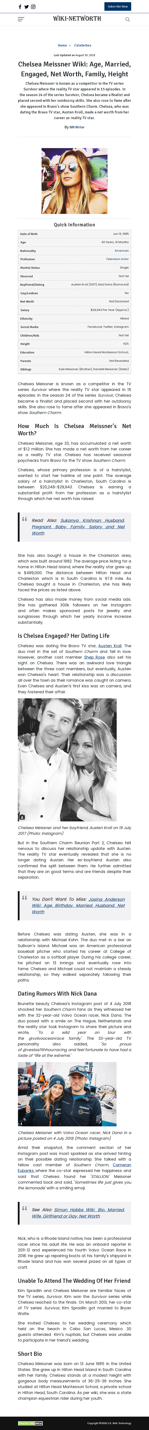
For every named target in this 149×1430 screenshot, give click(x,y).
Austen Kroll (110, 646)
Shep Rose (94, 657)
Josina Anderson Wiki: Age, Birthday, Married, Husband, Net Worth (78, 905)
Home (62, 45)
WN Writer (77, 127)
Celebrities (82, 45)
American (122, 251)
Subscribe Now (118, 6)
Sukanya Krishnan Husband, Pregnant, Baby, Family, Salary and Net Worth (78, 527)
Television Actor (117, 259)
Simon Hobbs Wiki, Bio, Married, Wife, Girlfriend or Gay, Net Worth (78, 1213)
